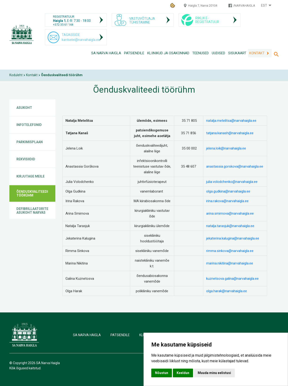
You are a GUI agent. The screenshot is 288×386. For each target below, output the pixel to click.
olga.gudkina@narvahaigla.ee (228, 191)
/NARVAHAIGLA (244, 5)
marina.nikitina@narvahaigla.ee (229, 263)
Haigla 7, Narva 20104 (202, 5)
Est (264, 5)
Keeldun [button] (183, 373)
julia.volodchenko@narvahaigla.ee (232, 182)
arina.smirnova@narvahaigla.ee (230, 213)
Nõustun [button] (161, 373)
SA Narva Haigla (106, 53)
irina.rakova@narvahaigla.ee (227, 201)
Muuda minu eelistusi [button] (214, 373)
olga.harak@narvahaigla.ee (226, 291)
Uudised (218, 53)
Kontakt (257, 53)
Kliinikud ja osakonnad (168, 53)
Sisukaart (237, 53)
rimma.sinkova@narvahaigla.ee (230, 251)
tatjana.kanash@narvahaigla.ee (230, 133)
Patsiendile (134, 53)
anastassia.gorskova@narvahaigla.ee (234, 166)
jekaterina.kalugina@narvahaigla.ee (232, 238)
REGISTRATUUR (63, 16)
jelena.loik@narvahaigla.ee (226, 148)
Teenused (200, 53)
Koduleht (16, 75)
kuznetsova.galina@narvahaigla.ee (232, 278)
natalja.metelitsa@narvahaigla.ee (231, 120)
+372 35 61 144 (63, 24)
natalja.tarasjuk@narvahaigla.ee (230, 226)
